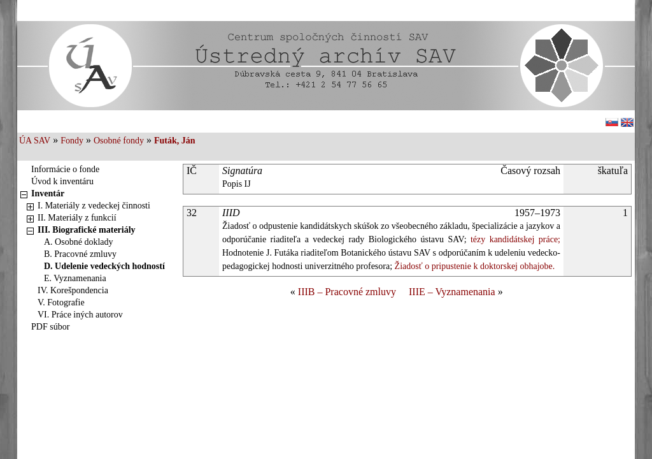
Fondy (71, 140)
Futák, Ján (174, 140)
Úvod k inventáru (62, 181)
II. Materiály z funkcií (77, 217)
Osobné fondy (119, 140)
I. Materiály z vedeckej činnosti (94, 205)
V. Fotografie (61, 302)
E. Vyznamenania (75, 278)
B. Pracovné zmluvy (80, 254)
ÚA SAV (34, 140)
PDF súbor (50, 327)
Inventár (47, 193)
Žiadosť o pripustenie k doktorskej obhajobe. (473, 266)
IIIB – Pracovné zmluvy (347, 291)
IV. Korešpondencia (73, 290)
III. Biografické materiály (87, 230)
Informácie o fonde (65, 169)
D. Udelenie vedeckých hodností (104, 266)
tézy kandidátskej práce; (513, 239)
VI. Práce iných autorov (80, 314)
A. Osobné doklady (78, 242)
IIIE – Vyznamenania (452, 291)
